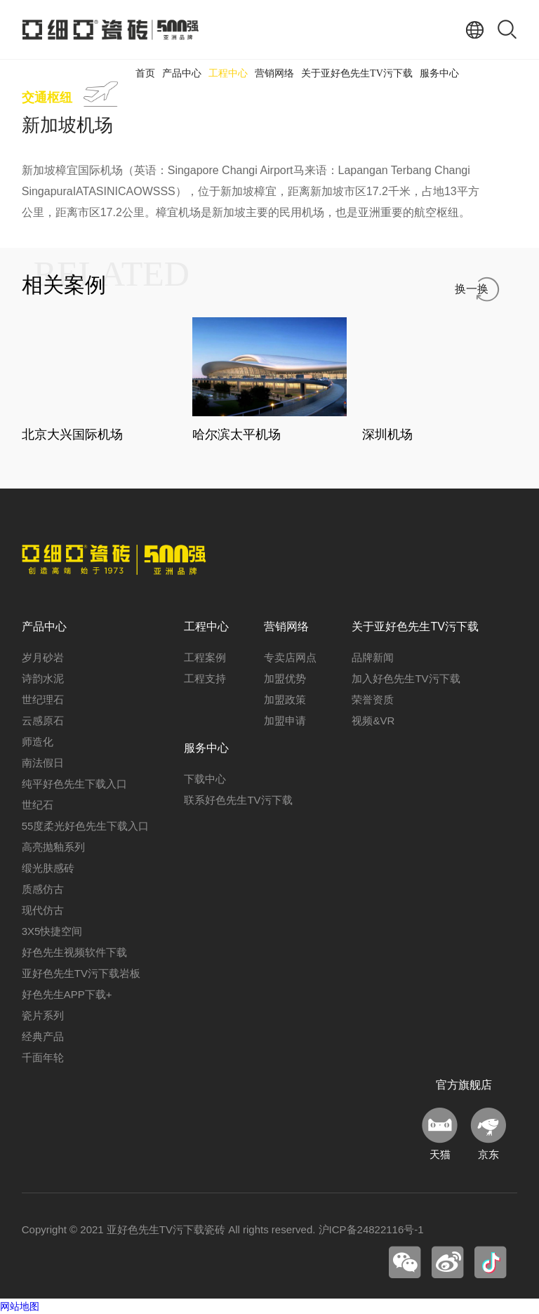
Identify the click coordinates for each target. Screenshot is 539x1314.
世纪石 (37, 805)
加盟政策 (285, 699)
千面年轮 (43, 1057)
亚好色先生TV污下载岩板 (81, 973)
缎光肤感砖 (48, 868)
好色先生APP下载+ (67, 994)
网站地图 (19, 1306)
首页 (145, 73)
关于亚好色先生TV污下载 (357, 73)
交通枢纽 (47, 98)
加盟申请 (285, 720)
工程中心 (228, 73)
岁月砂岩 (43, 657)
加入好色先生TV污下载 (406, 678)
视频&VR (373, 720)
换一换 (471, 289)
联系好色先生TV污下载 (238, 800)
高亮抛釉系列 (53, 847)
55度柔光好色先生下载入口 (85, 826)
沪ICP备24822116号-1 (371, 1229)
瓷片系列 (43, 1015)
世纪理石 (43, 699)
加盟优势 (285, 678)
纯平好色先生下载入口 (74, 784)
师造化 (37, 742)
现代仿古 (43, 910)
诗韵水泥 (43, 678)
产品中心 (181, 73)
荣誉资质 (373, 699)
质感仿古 (43, 889)
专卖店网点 (290, 657)
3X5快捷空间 (52, 931)
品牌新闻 (373, 657)
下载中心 (205, 779)
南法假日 (43, 763)
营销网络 (274, 73)
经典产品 (43, 1036)
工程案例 (205, 657)
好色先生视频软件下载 (74, 952)
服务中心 (439, 73)
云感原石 (43, 720)
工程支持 (205, 678)
